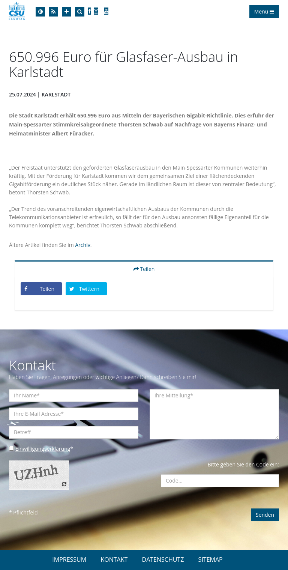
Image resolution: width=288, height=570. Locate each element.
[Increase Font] (66, 12)
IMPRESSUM (69, 559)
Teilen (144, 268)
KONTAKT (114, 559)
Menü (264, 11)
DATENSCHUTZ (163, 559)
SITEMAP (210, 559)
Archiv (82, 244)
